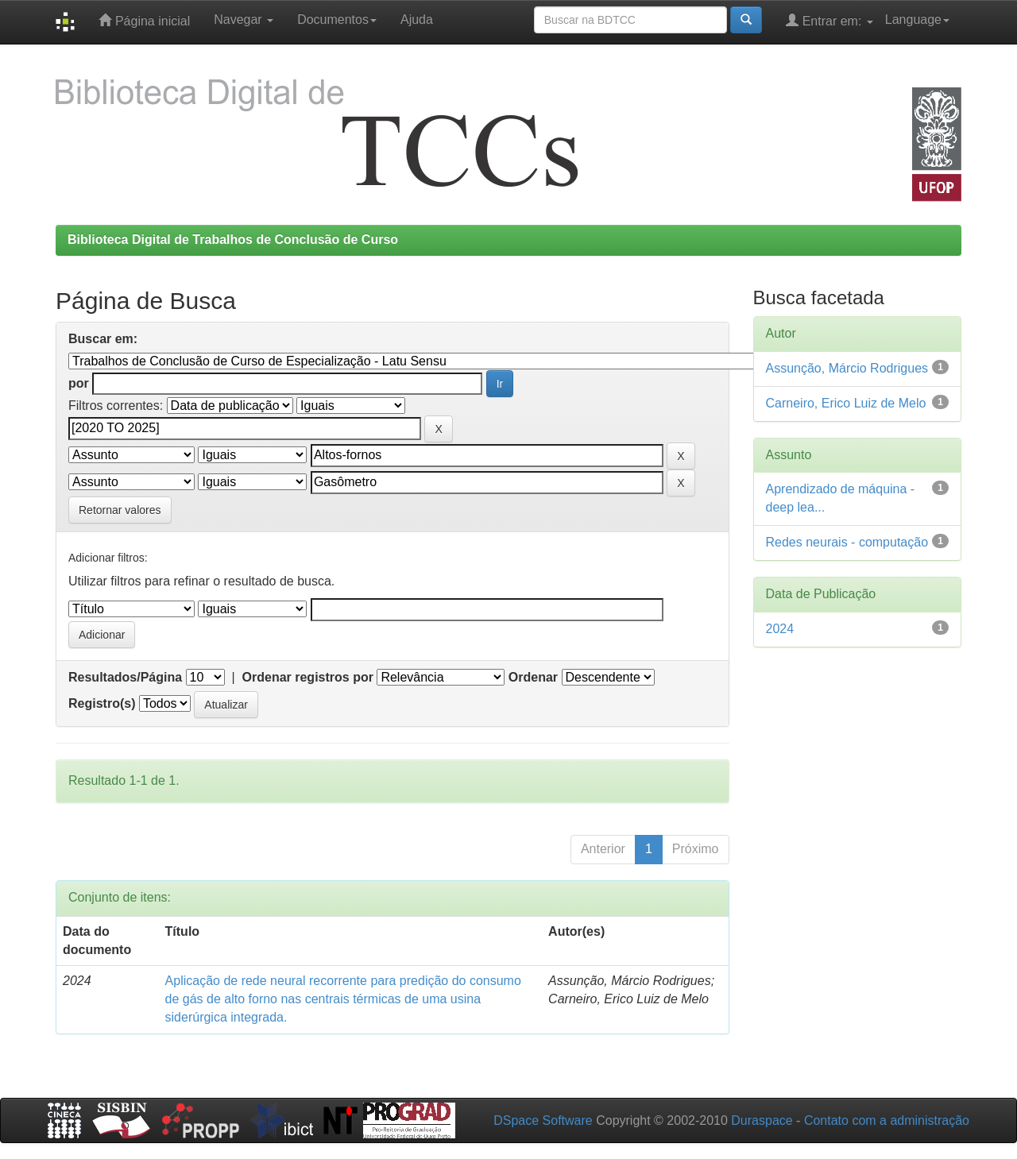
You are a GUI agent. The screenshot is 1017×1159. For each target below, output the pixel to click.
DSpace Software (543, 1120)
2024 (780, 629)
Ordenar (533, 677)
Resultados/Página (125, 677)
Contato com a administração (886, 1120)
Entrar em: (829, 20)
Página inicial (144, 20)
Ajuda (416, 19)
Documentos (337, 19)
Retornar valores (120, 510)
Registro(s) (101, 703)
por (78, 383)
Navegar (243, 19)
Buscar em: (102, 339)
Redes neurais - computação (847, 542)
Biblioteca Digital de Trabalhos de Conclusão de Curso (233, 239)
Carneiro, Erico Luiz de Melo (846, 403)
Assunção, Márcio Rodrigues (847, 368)
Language (917, 19)
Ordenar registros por (307, 677)
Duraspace (761, 1120)
